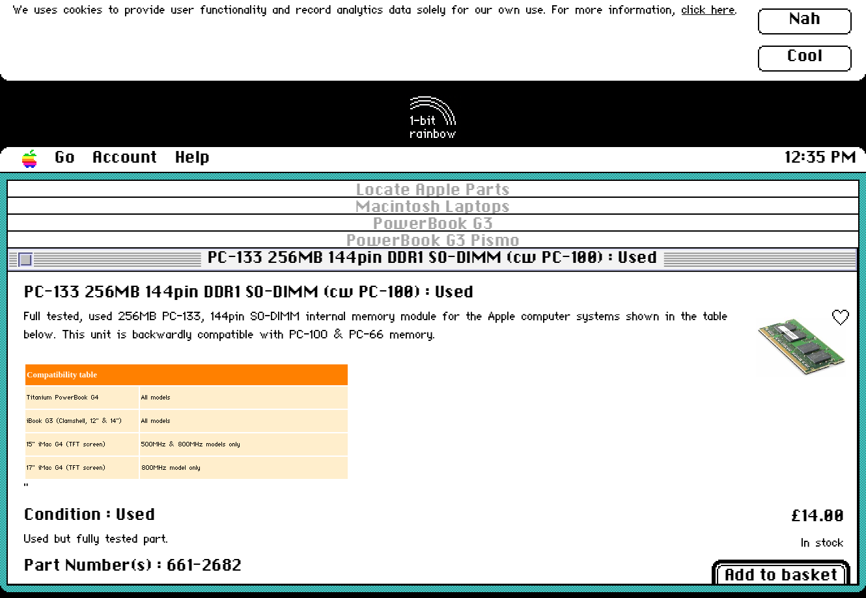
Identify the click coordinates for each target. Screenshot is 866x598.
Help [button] (192, 158)
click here (708, 10)
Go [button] (65, 158)
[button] (30, 159)
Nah (805, 19)
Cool (804, 56)
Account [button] (125, 158)
